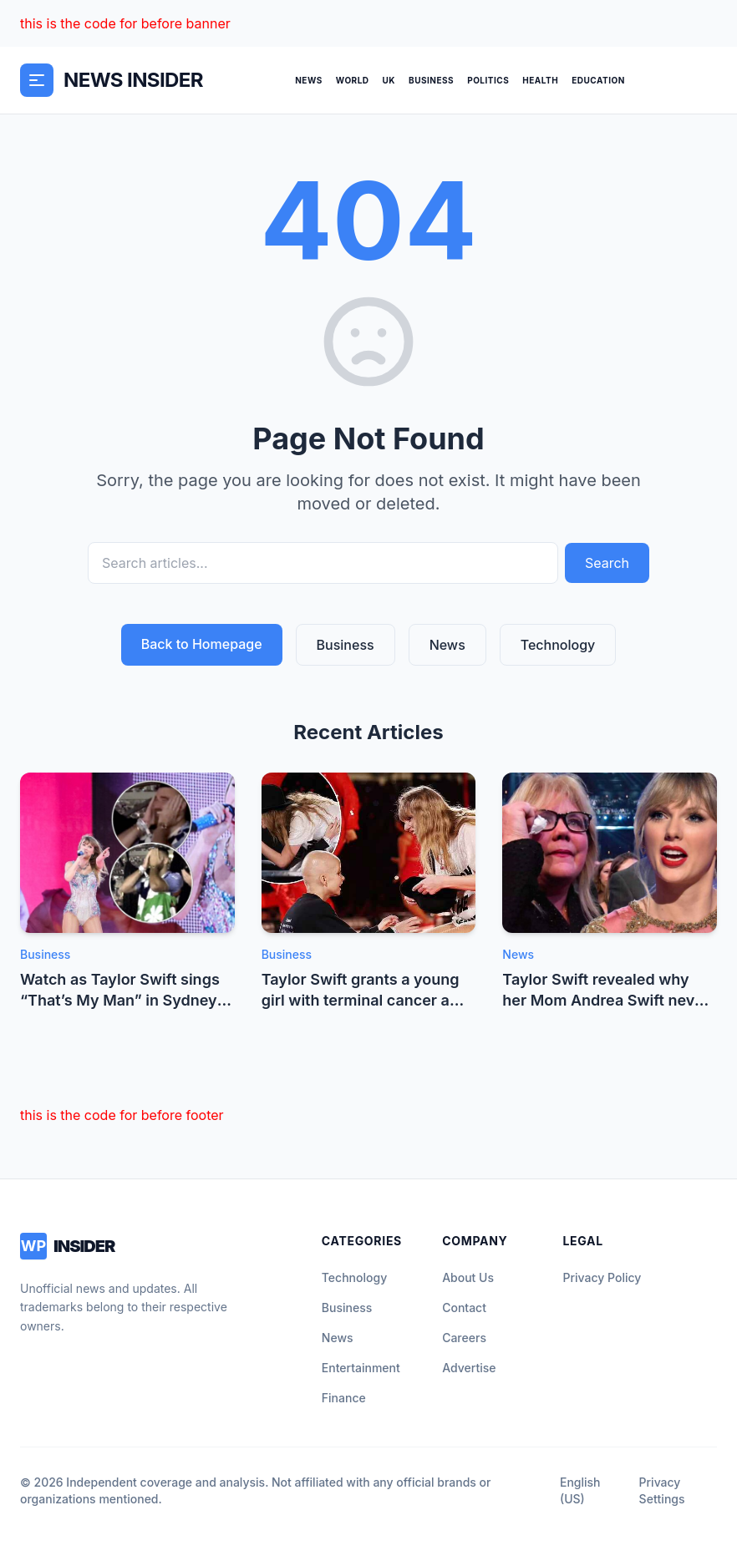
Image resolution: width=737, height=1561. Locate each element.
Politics (488, 80)
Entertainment (361, 1368)
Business (431, 80)
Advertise (469, 1368)
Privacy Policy (602, 1277)
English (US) (580, 1490)
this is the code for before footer (122, 1115)
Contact (464, 1307)
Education (598, 80)
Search (607, 563)
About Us (468, 1277)
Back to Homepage (201, 644)
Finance (344, 1398)
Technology (558, 644)
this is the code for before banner (125, 23)
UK (389, 80)
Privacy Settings (662, 1490)
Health (540, 80)
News (309, 80)
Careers (464, 1337)
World (352, 80)
